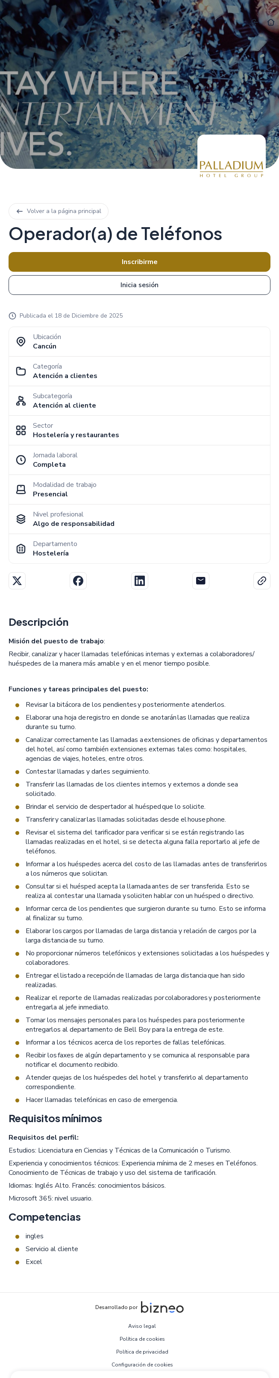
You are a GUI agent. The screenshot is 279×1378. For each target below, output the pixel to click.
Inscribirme (140, 262)
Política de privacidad (142, 1351)
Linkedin (139, 580)
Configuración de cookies (142, 1364)
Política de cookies (142, 1339)
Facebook (78, 580)
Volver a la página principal (58, 211)
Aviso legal (142, 1326)
